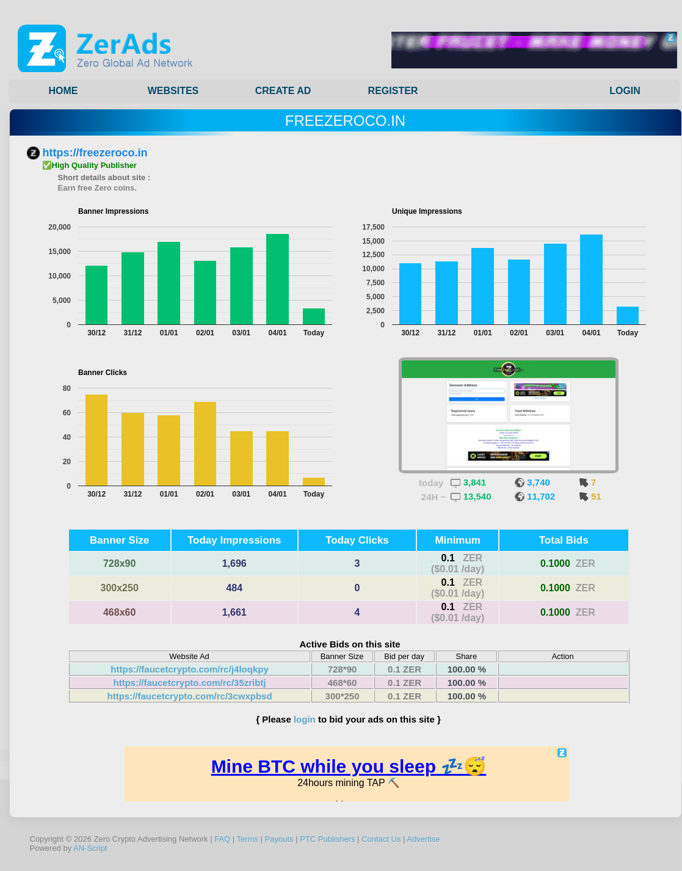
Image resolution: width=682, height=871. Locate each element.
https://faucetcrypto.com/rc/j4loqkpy (189, 669)
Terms (247, 839)
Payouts (279, 839)
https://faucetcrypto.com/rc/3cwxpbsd (189, 696)
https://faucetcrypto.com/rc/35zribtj (190, 682)
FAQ (222, 839)
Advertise (423, 839)
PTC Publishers (327, 839)
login (305, 719)
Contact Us (381, 839)
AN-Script (90, 848)
